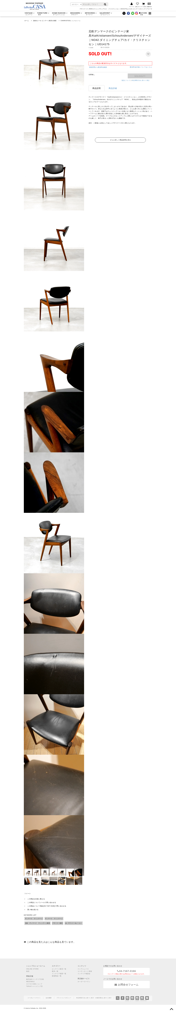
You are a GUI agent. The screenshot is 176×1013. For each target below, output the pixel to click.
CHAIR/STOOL (66, 20)
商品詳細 (113, 88)
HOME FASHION (60, 13)
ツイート (27, 893)
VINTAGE (30, 13)
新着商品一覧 (56, 976)
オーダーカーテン (84, 981)
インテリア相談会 (84, 973)
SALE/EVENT (106, 13)
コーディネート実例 (85, 971)
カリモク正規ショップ (34, 984)
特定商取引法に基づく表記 (140, 80)
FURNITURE (43, 13)
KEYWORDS (91, 13)
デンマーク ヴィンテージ (34, 918)
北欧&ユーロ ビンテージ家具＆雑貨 (44, 20)
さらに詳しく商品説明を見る (120, 140)
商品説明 (96, 88)
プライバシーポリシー (64, 998)
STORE (143, 13)
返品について (126, 80)
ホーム (26, 20)
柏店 (27, 971)
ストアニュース (83, 969)
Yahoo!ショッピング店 (34, 986)
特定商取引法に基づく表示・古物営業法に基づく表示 (93, 998)
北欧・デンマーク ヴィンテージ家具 (37, 923)
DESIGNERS (76, 13)
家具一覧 (55, 971)
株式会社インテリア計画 (35, 979)
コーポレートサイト (34, 998)
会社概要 (49, 998)
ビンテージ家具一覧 (59, 969)
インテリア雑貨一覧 (59, 973)
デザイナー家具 (57, 923)
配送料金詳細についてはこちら (141, 67)
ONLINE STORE (32, 969)
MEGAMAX (30, 981)
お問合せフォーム (126, 984)
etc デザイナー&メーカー (73, 923)
